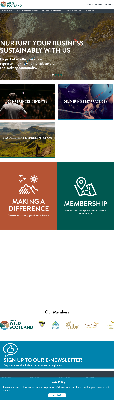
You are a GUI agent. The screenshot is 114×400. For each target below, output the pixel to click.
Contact (98, 4)
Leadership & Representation (27, 11)
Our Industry (7, 11)
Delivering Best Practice (51, 11)
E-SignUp (90, 4)
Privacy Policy (64, 377)
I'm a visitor (34, 377)
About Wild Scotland (73, 11)
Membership (89, 11)
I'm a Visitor (108, 4)
